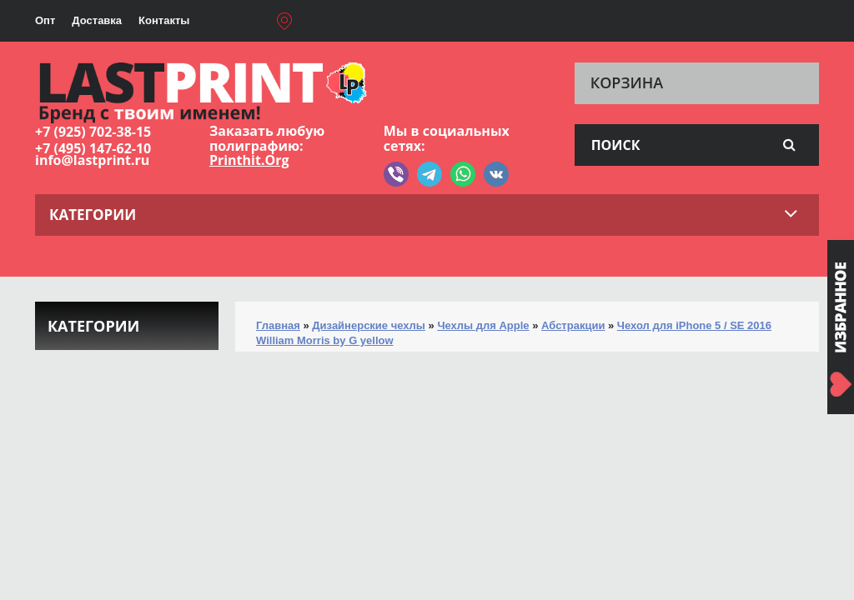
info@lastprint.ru (92, 160)
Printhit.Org (249, 160)
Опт (45, 20)
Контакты (163, 20)
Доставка (97, 20)
